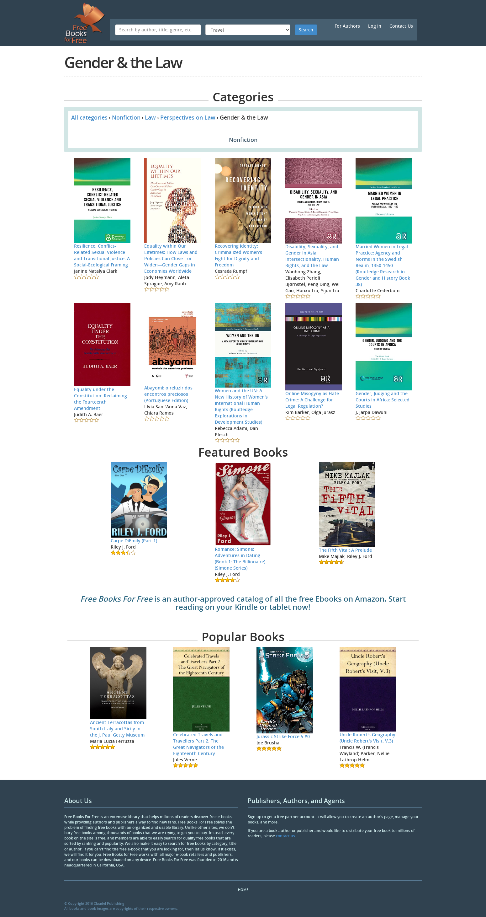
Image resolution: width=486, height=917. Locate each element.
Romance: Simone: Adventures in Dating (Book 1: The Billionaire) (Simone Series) (240, 558)
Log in (374, 26)
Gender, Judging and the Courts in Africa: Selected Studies (382, 399)
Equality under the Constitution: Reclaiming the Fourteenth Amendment (100, 398)
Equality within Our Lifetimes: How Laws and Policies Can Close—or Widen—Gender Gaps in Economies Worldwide (171, 258)
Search (306, 30)
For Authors (347, 26)
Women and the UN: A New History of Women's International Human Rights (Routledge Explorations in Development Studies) (241, 406)
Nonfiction (126, 117)
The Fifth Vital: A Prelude (345, 550)
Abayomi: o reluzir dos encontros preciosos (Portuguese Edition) (168, 394)
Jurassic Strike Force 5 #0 (283, 736)
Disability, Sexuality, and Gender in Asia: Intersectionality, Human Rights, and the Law (312, 256)
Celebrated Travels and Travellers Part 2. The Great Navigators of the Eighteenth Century (198, 744)
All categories (89, 117)
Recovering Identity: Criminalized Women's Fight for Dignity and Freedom (238, 255)
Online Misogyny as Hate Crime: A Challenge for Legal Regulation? (312, 399)
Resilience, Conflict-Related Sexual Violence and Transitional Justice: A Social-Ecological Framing (102, 255)
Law (150, 117)
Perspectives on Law (187, 117)
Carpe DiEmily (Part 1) (134, 541)
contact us (285, 836)
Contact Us (401, 26)
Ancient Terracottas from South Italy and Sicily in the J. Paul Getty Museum (117, 728)
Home (243, 889)
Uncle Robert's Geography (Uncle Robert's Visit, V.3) (367, 738)
